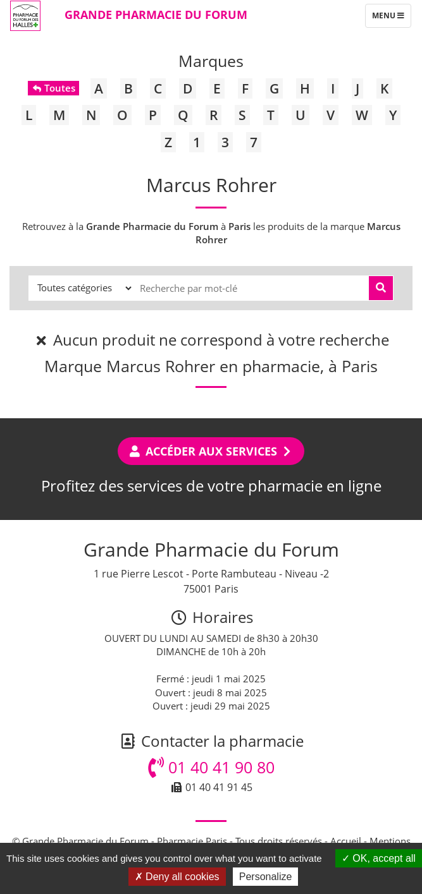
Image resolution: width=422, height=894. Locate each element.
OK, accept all (379, 858)
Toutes (53, 88)
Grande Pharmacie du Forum (156, 14)
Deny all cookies (177, 876)
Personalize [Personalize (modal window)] (265, 876)
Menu (391, 18)
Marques (211, 60)
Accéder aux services (211, 451)
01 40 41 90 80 (211, 767)
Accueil (345, 841)
